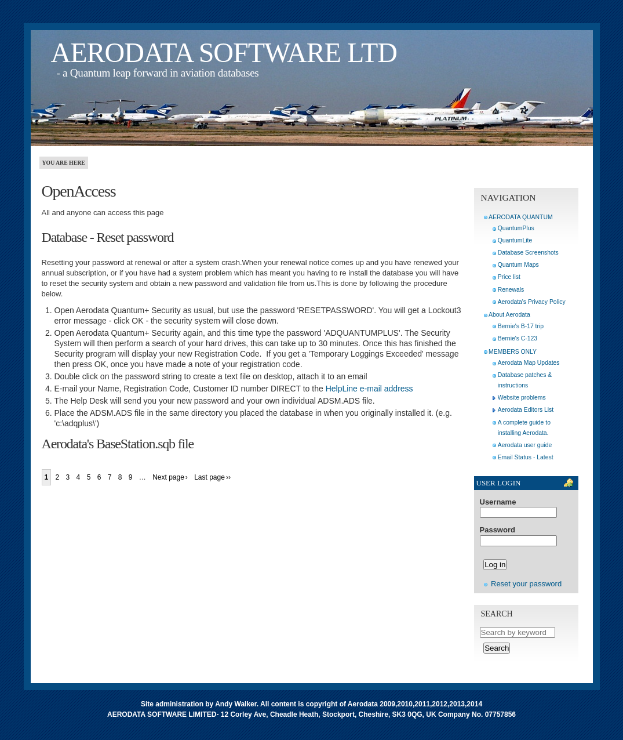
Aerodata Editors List (525, 410)
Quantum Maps (518, 265)
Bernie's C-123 (517, 338)
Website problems (522, 397)
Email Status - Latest (525, 457)
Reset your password (526, 583)
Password (497, 530)
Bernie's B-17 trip (521, 326)
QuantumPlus (516, 228)
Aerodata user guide (525, 445)
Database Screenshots (528, 252)
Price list (509, 277)
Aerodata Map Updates (529, 363)
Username (498, 502)
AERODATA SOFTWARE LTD (224, 52)
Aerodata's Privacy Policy (532, 302)
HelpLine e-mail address (369, 388)
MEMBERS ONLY (513, 352)
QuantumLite (515, 240)
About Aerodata (509, 314)
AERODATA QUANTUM (520, 217)
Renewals (511, 289)
